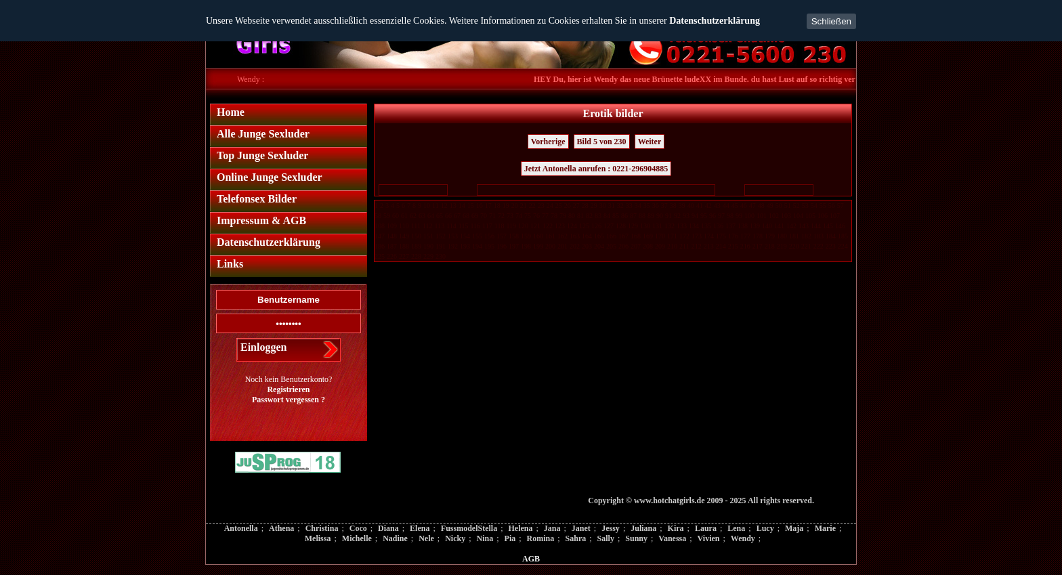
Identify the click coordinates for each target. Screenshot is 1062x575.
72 (501, 215)
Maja (794, 528)
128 (621, 226)
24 (550, 205)
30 (602, 205)
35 (646, 205)
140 (767, 226)
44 (726, 205)
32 (620, 205)
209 (660, 246)
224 (843, 246)
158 (514, 236)
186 (380, 246)
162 (562, 236)
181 (794, 236)
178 (757, 236)
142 (791, 226)
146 (840, 226)
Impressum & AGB (261, 220)
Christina (322, 528)
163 (575, 236)
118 (499, 226)
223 (831, 246)
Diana (388, 528)
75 (527, 215)
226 (392, 256)
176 (733, 236)
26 (567, 205)
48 (761, 205)
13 (453, 205)
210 (672, 246)
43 (717, 205)
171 (672, 236)
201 (562, 246)
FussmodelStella (469, 528)
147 (380, 236)
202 (575, 246)
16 (479, 205)
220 (794, 246)
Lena (736, 528)
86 (624, 215)
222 (818, 246)
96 (712, 215)
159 (526, 236)
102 (774, 215)
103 (786, 215)
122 (548, 226)
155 (477, 236)
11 (435, 205)
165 (599, 236)
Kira (676, 528)
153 (453, 236)
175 (721, 236)
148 (392, 236)
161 (550, 236)
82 (589, 215)
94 (695, 215)
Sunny (636, 538)
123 (560, 226)
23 (541, 205)
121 (535, 226)
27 (576, 205)
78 (554, 215)
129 (633, 226)
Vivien (709, 538)
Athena (281, 528)
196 (501, 246)
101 (762, 215)
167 (623, 236)
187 (392, 246)
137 (730, 226)
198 (526, 246)
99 (739, 215)
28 (585, 205)
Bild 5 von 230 (601, 141)
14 (462, 205)
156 (489, 236)
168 (636, 236)
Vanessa (672, 538)
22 (532, 205)
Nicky (455, 538)
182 (806, 236)
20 (514, 205)
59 (386, 215)
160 (538, 236)
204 (599, 246)
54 (814, 205)
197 (514, 246)
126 (596, 226)
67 (457, 215)
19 (506, 205)
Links (230, 264)
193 (465, 246)
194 (477, 246)
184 (831, 236)
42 (708, 205)
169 (648, 236)
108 (380, 226)
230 (441, 256)
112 (428, 226)
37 (664, 205)
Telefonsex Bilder (257, 199)
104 (798, 215)
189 (416, 246)
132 (669, 226)
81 (580, 215)
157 (501, 236)
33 (629, 205)
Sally (605, 538)
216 (745, 246)
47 (752, 205)
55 (823, 205)
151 (428, 236)
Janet (581, 528)
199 (538, 246)
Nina (485, 538)
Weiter (650, 141)
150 (416, 236)
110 (404, 226)
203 (587, 246)
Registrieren (288, 389)
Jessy (610, 528)
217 (757, 246)
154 (465, 236)
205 (611, 246)
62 (413, 215)
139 (755, 226)
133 (682, 226)
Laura (706, 528)
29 (594, 205)
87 (633, 215)
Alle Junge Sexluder (263, 134)
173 (697, 236)
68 (466, 215)
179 (770, 236)
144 (816, 226)
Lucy (765, 528)
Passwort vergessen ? (288, 399)
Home (231, 112)
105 (810, 215)
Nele (426, 538)
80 (571, 215)
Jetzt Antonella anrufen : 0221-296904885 (596, 168)
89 (650, 215)
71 (492, 215)
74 (518, 215)
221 (806, 246)
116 (475, 226)
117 (487, 226)
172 (684, 236)
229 (428, 256)
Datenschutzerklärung (714, 21)
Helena (520, 528)
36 (655, 205)
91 (668, 215)
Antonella (241, 528)
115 (464, 226)
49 (770, 205)
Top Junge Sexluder (262, 155)
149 (404, 236)
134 (694, 226)
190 (428, 246)
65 (439, 215)
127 (608, 226)
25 (558, 205)
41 (699, 205)
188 (404, 246)
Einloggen (263, 347)
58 (378, 215)
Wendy (743, 538)
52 (796, 205)
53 (805, 205)
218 (770, 246)
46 (743, 205)
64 (430, 215)
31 (611, 205)
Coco (358, 528)
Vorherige (548, 141)
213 (709, 246)
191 (441, 246)
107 (835, 215)
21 (523, 205)
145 (828, 226)
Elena (419, 528)
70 (483, 215)
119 (511, 226)
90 (659, 215)
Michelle (357, 538)
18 (497, 205)
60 (395, 215)
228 (416, 256)
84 (606, 215)
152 (441, 236)
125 (584, 226)
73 (510, 215)
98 (730, 215)
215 (733, 246)
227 (404, 256)
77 (545, 215)
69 (474, 215)
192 (453, 246)
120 (523, 226)
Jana (552, 528)
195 (489, 246)
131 (657, 226)
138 (743, 226)
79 (562, 215)
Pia (510, 538)
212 (697, 246)
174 (709, 236)
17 (488, 205)
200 (550, 246)
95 (703, 215)
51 (787, 205)
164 (587, 236)
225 (380, 256)
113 (440, 226)
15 (470, 205)
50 (779, 205)
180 (782, 236)
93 (686, 215)
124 (572, 226)
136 (718, 226)
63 (422, 215)
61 (404, 215)
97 (721, 215)
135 (706, 226)
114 (451, 226)
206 (623, 246)
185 (843, 236)
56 (831, 205)
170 (660, 236)
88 (642, 215)
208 (648, 246)
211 (684, 246)
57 (840, 205)
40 (690, 205)
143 (804, 226)
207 (636, 246)
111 (416, 226)
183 (818, 236)
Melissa (318, 538)
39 (682, 205)
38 (673, 205)
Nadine (395, 538)
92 (677, 215)
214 (721, 246)
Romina (541, 538)
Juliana (643, 528)
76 (536, 215)
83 (598, 215)
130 (645, 226)
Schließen (831, 21)
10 (426, 205)
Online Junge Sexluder (269, 177)
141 (779, 226)
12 (444, 205)
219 (782, 246)
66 (448, 215)
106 (822, 215)
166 (611, 236)
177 (745, 236)
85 (615, 215)
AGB (531, 558)
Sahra (576, 538)
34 (638, 205)
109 (392, 226)
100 (749, 215)
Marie (825, 528)
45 (734, 205)
